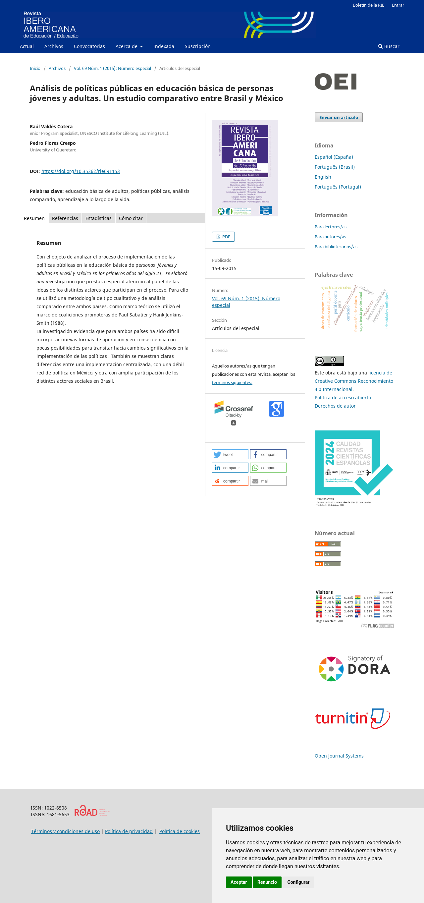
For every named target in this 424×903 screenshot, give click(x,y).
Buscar (388, 46)
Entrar (398, 5)
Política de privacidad (129, 831)
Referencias (65, 218)
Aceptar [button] (239, 882)
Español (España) (334, 157)
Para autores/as (330, 237)
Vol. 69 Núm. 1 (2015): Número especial (112, 68)
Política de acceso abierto (343, 397)
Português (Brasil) (335, 167)
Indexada (163, 46)
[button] (230, 454)
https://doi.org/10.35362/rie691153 (80, 171)
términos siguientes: (232, 382)
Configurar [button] (298, 882)
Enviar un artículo (338, 117)
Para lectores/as (330, 227)
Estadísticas (98, 218)
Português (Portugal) (338, 187)
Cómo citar (131, 218)
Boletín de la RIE (368, 5)
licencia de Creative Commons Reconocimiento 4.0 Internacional (354, 380)
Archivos (53, 46)
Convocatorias (89, 46)
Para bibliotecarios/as (336, 247)
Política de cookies (179, 831)
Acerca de (127, 46)
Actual (27, 46)
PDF (225, 237)
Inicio (35, 68)
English (323, 177)
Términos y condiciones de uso (65, 831)
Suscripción (198, 46)
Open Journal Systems (339, 756)
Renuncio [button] (267, 882)
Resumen (34, 218)
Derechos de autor (335, 406)
